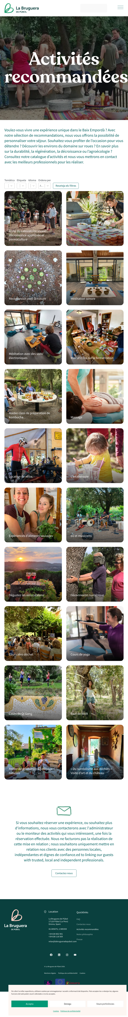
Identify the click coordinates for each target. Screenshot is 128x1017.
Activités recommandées (88, 929)
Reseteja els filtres (66, 185)
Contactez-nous (84, 924)
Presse (80, 939)
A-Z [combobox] (41, 185)
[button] (120, 7)
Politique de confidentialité (70, 1011)
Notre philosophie (85, 934)
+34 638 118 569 (56, 936)
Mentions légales (50, 973)
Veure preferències (105, 1003)
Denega (67, 1003)
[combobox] (6, 186)
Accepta (29, 1003)
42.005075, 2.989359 (58, 929)
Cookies (56, 1011)
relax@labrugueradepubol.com (63, 941)
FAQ (78, 919)
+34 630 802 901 (56, 934)
